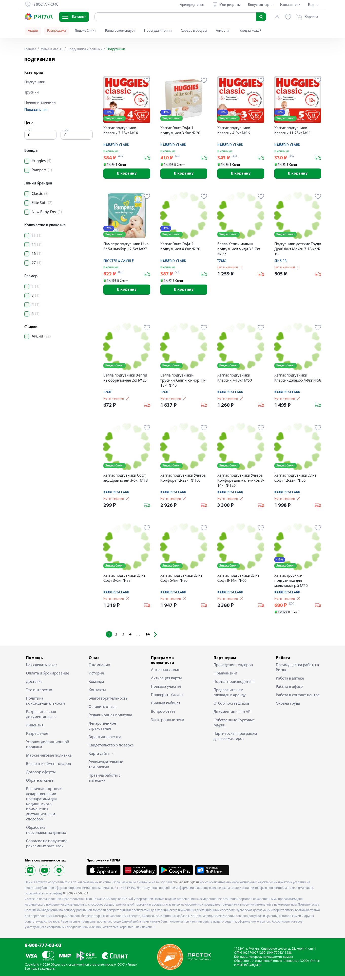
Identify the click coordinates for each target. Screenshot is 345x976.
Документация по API (233, 712)
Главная (30, 49)
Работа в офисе (289, 687)
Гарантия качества (105, 737)
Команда (96, 682)
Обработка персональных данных (46, 830)
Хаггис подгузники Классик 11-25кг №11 (292, 130)
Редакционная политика (110, 715)
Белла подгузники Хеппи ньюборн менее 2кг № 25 (125, 378)
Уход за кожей (250, 31)
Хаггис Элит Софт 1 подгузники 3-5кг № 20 (180, 130)
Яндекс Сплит (85, 31)
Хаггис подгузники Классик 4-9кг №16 (233, 130)
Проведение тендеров (233, 665)
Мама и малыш (51, 49)
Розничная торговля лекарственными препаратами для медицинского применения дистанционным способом (44, 804)
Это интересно (39, 690)
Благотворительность (108, 699)
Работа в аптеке (290, 679)
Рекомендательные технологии (106, 764)
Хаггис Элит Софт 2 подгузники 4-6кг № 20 (180, 246)
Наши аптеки (290, 5)
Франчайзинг (225, 673)
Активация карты (166, 678)
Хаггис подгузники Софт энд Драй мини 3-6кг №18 (125, 478)
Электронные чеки (167, 720)
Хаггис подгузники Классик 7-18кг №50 (234, 378)
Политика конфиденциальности (45, 701)
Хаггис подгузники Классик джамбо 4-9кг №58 (297, 378)
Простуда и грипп (158, 31)
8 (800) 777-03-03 (75, 893)
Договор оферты (41, 772)
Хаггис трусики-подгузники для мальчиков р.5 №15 (291, 581)
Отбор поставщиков (231, 704)
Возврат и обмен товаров (48, 764)
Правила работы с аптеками (104, 778)
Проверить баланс (167, 695)
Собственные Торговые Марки (234, 722)
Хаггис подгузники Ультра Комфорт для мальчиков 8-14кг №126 (240, 481)
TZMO (221, 261)
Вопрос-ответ (163, 712)
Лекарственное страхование (102, 726)
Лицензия (35, 725)
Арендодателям (192, 5)
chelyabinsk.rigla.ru (186, 882)
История (96, 673)
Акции (33, 31)
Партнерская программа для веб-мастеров (235, 736)
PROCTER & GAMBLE (118, 261)
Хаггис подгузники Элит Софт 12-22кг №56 (295, 478)
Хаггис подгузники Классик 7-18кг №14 (120, 130)
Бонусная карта (260, 5)
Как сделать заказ (41, 665)
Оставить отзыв (103, 707)
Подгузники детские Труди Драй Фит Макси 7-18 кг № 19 (297, 249)
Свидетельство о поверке (111, 745)
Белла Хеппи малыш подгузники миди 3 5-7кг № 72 (238, 249)
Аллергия (223, 31)
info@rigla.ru (252, 965)
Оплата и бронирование (47, 673)
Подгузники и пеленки (85, 49)
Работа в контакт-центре (298, 695)
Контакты (97, 690)
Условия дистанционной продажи (47, 744)
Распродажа (56, 31)
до (66, 130)
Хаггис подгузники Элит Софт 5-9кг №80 (181, 578)
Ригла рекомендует (120, 31)
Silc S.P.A (280, 261)
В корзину (127, 174)
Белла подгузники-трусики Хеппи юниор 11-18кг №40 (182, 380)
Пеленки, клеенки (40, 103)
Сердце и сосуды (194, 31)
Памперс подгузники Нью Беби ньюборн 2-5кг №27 (125, 246)
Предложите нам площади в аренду (230, 692)
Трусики (31, 92)
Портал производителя (234, 682)
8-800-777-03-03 (43, 945)
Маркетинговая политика (49, 756)
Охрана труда (288, 704)
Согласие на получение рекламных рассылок (46, 843)
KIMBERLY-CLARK (116, 145)
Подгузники (34, 82)
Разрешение (37, 734)
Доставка (34, 682)
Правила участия (166, 687)
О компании (99, 665)
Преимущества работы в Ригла (297, 667)
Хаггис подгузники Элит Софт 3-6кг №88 (124, 578)
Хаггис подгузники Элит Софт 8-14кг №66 (238, 578)
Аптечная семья (165, 670)
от (30, 130)
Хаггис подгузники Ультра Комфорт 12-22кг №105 (183, 478)
